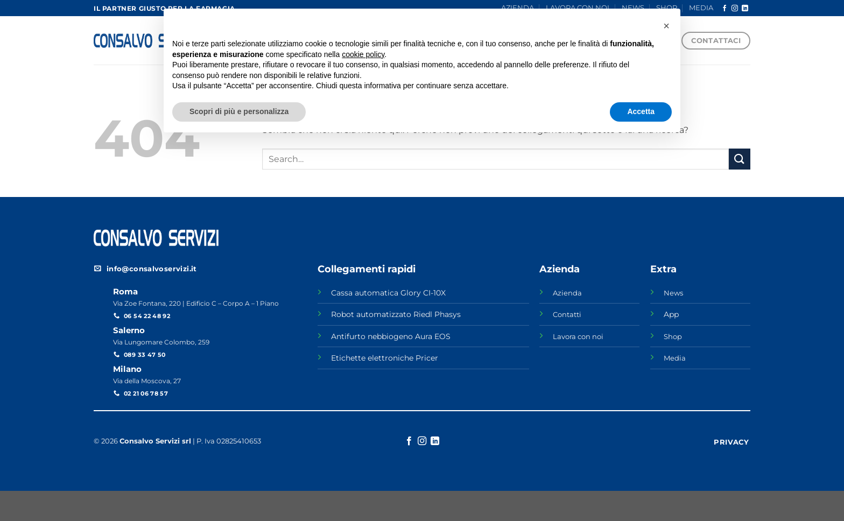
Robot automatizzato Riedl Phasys (396, 314)
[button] (666, 405)
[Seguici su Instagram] (735, 8)
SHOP (666, 8)
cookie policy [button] (363, 434)
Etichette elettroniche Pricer (384, 358)
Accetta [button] (641, 491)
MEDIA (701, 8)
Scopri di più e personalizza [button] (239, 491)
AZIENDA (517, 8)
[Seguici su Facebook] (724, 8)
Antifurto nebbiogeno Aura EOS (391, 336)
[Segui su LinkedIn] (745, 8)
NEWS (633, 8)
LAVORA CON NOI (577, 8)
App (671, 314)
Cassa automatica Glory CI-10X (388, 293)
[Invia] (739, 159)
